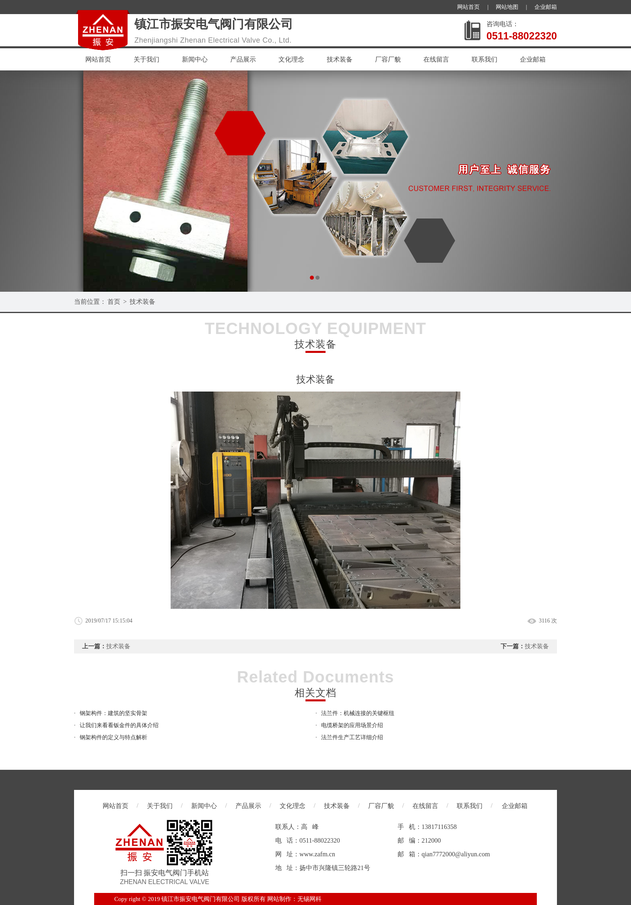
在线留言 (436, 59)
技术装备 (340, 59)
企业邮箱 (545, 7)
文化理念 (291, 59)
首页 (113, 301)
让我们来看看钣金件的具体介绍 (119, 725)
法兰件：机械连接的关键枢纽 (357, 713)
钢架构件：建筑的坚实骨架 (113, 713)
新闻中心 (195, 59)
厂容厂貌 (388, 59)
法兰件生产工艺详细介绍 (352, 737)
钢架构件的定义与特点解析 (113, 737)
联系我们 (484, 59)
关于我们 (146, 59)
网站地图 (507, 7)
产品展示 (243, 59)
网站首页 (468, 7)
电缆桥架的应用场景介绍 (352, 725)
